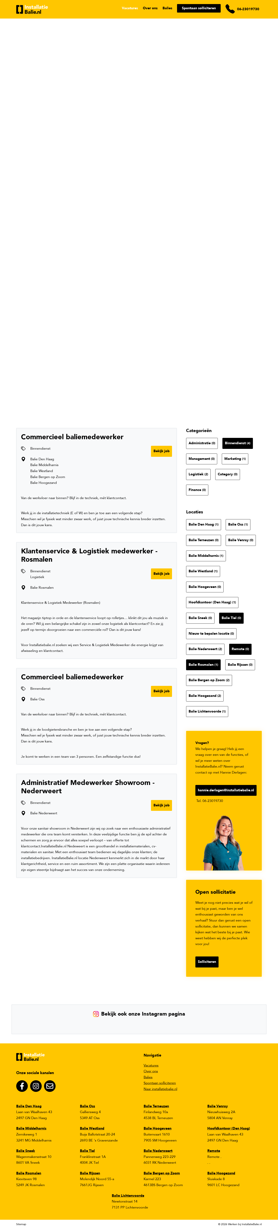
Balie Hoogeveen (205, 586)
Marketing (235, 458)
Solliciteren (207, 961)
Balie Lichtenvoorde (207, 711)
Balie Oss (238, 524)
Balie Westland (203, 571)
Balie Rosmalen (203, 664)
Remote (240, 649)
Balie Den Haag (204, 524)
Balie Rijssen (240, 664)
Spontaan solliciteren (199, 8)
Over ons (150, 8)
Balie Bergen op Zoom (209, 680)
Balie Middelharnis (206, 555)
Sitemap (21, 1224)
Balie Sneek (200, 618)
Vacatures (130, 8)
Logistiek (198, 474)
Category (227, 474)
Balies (167, 8)
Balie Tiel (231, 618)
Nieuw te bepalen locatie (211, 633)
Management (202, 458)
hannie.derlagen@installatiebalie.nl (226, 790)
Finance (197, 490)
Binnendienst (237, 443)
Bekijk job (161, 451)
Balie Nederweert (205, 649)
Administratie (202, 443)
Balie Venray (240, 540)
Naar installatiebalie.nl (160, 1089)
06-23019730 (248, 9)
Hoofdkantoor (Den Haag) (212, 602)
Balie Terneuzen (204, 540)
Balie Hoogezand (205, 695)
